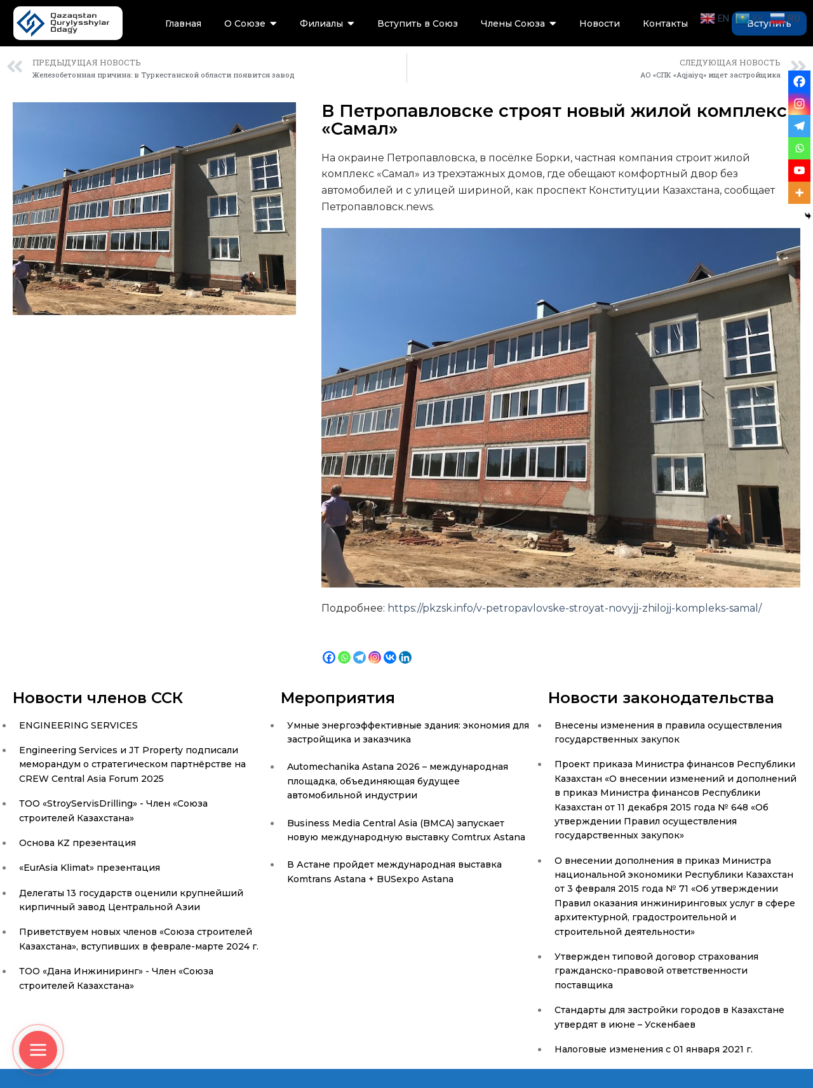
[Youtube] (799, 170)
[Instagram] (374, 647)
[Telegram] (359, 647)
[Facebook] (329, 647)
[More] (799, 193)
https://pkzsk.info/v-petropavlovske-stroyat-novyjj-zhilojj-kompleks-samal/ (574, 608)
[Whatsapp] (344, 647)
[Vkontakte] (390, 647)
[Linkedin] (405, 647)
